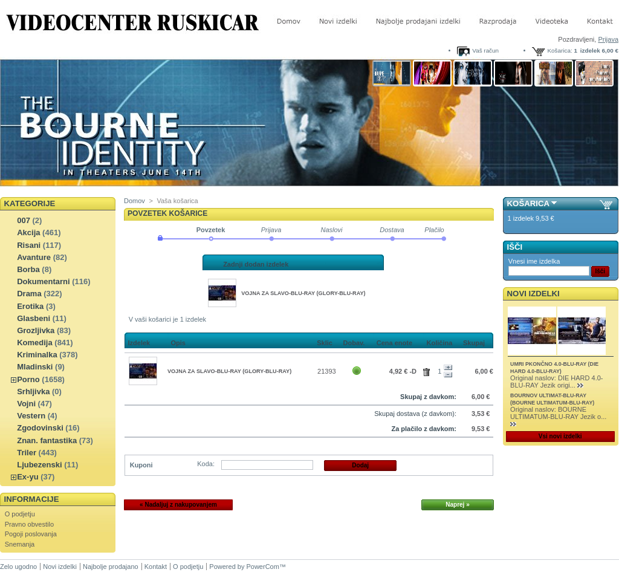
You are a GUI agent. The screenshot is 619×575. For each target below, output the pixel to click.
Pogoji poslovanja (31, 534)
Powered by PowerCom (244, 566)
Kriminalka (37, 354)
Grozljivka (35, 330)
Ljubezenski (39, 464)
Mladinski (35, 366)
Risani (29, 245)
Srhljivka (33, 391)
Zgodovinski (40, 427)
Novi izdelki (533, 293)
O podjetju (20, 514)
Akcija (28, 232)
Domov (134, 200)
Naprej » (457, 504)
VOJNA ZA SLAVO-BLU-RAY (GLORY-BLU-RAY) (303, 293)
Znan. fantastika (47, 440)
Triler (26, 452)
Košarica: (559, 50)
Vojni (26, 403)
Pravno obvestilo (29, 524)
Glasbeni (33, 318)
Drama (29, 293)
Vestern (31, 415)
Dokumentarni (43, 281)
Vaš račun (485, 50)
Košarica (528, 203)
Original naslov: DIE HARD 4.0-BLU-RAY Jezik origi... (556, 381)
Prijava (608, 39)
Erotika (30, 306)
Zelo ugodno (18, 566)
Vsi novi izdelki (560, 436)
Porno (28, 379)
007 (23, 220)
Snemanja (20, 544)
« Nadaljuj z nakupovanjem (178, 504)
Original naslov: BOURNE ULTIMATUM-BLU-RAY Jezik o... (558, 413)
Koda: (206, 463)
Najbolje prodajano (110, 566)
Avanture (34, 257)
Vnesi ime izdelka (534, 261)
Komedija (35, 342)
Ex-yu (27, 476)
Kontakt (155, 566)
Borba (28, 269)
